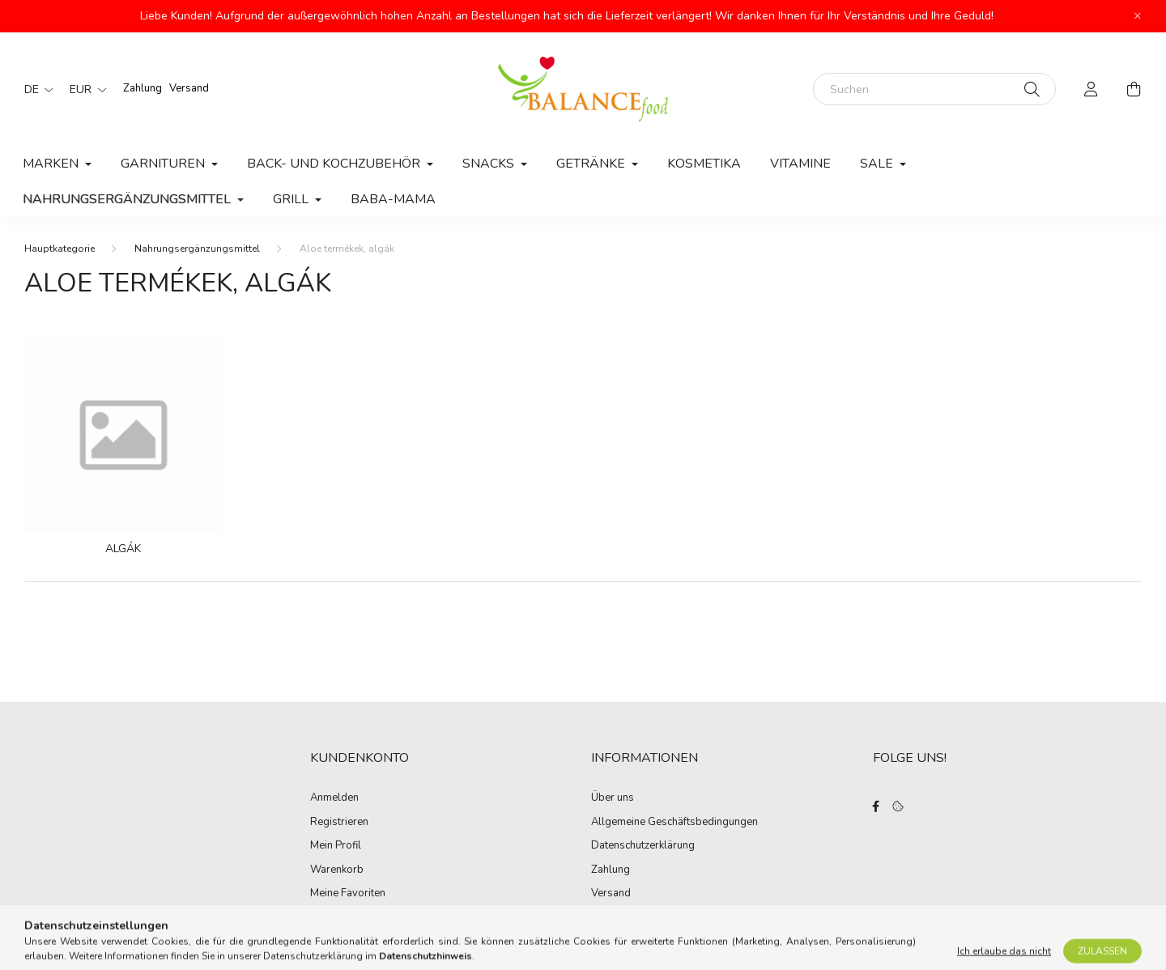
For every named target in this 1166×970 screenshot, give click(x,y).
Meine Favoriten (347, 893)
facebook (876, 806)
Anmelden (334, 798)
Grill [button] (292, 199)
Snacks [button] (489, 163)
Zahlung (142, 88)
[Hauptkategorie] (59, 248)
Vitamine (800, 163)
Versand (189, 88)
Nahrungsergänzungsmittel (197, 248)
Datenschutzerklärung (643, 846)
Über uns (612, 798)
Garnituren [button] (164, 163)
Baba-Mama (393, 199)
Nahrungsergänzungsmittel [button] (128, 199)
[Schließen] (1138, 16)
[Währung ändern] (84, 89)
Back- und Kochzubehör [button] (335, 163)
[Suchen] (934, 89)
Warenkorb (337, 870)
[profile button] (1091, 89)
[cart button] (1133, 89)
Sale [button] (878, 163)
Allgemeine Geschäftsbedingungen (674, 822)
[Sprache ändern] (34, 89)
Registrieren (339, 822)
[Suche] (1032, 89)
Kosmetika (704, 163)
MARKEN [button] (52, 163)
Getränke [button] (592, 163)
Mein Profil (335, 846)
